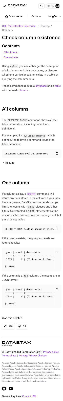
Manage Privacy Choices (33, 355)
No (22, 326)
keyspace (41, 85)
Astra (36, 16)
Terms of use (9, 355)
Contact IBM (29, 396)
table (58, 85)
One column (11, 57)
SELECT (31, 193)
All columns (10, 52)
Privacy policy (51, 352)
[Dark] (53, 6)
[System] (57, 6)
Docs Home (13, 16)
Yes (8, 326)
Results (9, 162)
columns (22, 90)
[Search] (41, 6)
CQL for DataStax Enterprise (19, 26)
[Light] (49, 6)
